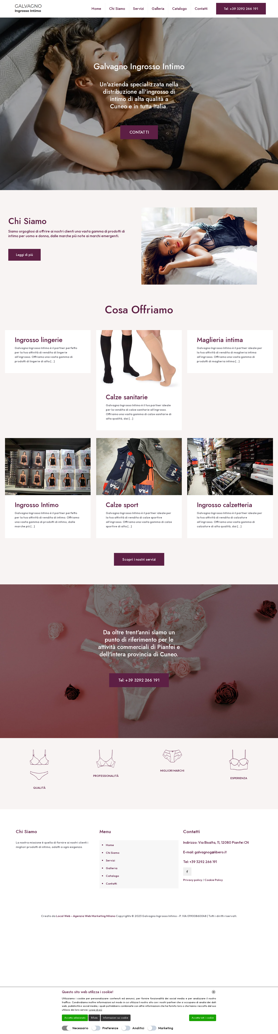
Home (110, 853)
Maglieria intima (220, 340)
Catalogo (112, 884)
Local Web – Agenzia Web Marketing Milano (86, 924)
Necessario (80, 1028)
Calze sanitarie (127, 397)
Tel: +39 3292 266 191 (241, 8)
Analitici (138, 1028)
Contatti (111, 892)
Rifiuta (94, 1018)
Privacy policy (193, 888)
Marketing (165, 1028)
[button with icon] (187, 880)
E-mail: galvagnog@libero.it (205, 860)
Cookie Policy (214, 888)
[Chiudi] (213, 991)
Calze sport (122, 505)
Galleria (111, 876)
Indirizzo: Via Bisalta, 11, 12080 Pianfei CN (216, 851)
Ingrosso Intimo (37, 505)
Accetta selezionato (74, 1018)
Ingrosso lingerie (38, 340)
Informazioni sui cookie (115, 1018)
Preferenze (110, 1028)
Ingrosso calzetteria (224, 505)
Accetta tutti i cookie (203, 1018)
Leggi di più (95, 1009)
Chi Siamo (112, 861)
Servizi (110, 869)
